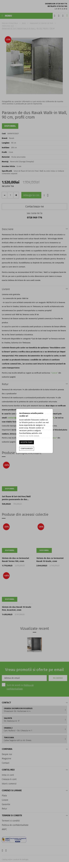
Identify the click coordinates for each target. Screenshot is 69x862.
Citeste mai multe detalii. (29, 436)
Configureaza (27, 449)
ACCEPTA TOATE (27, 442)
